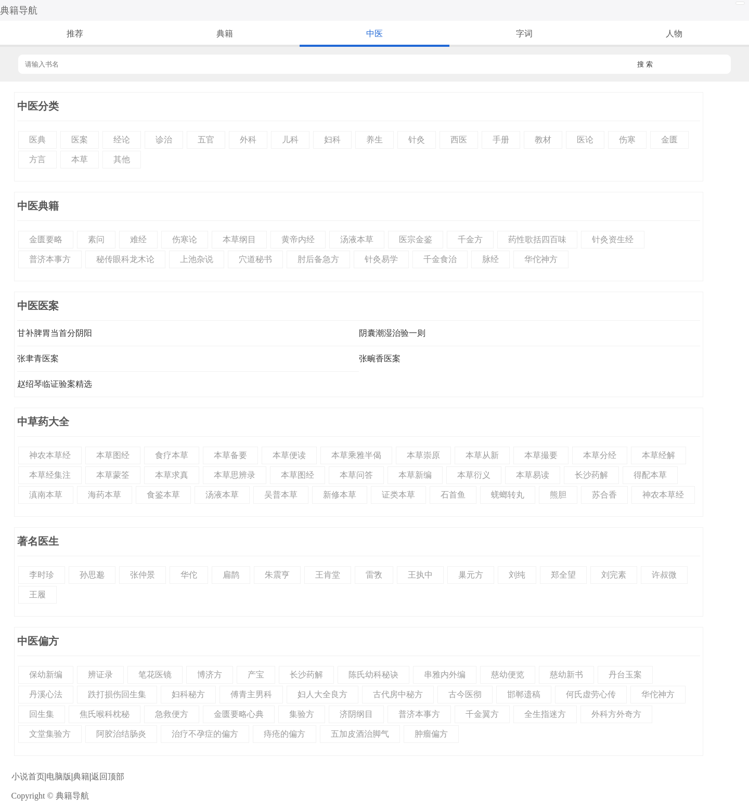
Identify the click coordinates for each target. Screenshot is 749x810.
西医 (458, 139)
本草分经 (599, 455)
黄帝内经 (298, 239)
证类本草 (398, 494)
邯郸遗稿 (523, 694)
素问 (96, 239)
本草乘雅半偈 (356, 455)
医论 (585, 139)
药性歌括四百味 (537, 239)
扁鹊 (231, 574)
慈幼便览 (507, 674)
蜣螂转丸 (507, 494)
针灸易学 (381, 259)
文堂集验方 (50, 733)
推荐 (75, 33)
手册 (501, 139)
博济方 (209, 674)
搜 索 (645, 64)
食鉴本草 (163, 494)
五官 (206, 139)
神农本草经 (50, 455)
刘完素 (613, 574)
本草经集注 (50, 475)
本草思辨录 (234, 475)
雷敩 (374, 574)
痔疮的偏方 (284, 733)
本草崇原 (423, 455)
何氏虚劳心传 (591, 694)
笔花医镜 (155, 674)
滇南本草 (45, 494)
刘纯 (517, 574)
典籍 (224, 33)
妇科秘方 (188, 694)
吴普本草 (281, 494)
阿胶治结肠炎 (121, 733)
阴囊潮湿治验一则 (392, 333)
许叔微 (664, 574)
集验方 (301, 714)
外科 (248, 139)
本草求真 (171, 475)
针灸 (416, 139)
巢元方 (470, 574)
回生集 (41, 714)
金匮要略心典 (239, 714)
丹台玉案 (625, 674)
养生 (374, 139)
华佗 (188, 574)
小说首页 (28, 776)
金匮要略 (45, 239)
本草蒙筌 (113, 475)
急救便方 (171, 714)
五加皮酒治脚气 (360, 733)
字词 (524, 33)
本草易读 (532, 475)
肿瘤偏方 (431, 733)
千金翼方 (482, 714)
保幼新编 (45, 674)
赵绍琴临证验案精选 (54, 384)
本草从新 (482, 455)
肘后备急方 (318, 259)
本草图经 (113, 455)
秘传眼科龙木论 (125, 259)
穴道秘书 (255, 259)
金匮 (669, 139)
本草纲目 (239, 239)
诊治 (164, 139)
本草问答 (356, 475)
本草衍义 (473, 475)
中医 (374, 33)
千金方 (470, 239)
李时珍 (41, 574)
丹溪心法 (45, 694)
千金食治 (440, 259)
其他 (121, 159)
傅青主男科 (251, 694)
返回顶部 (107, 776)
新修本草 (339, 494)
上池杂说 (196, 259)
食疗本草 (171, 455)
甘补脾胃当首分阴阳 (54, 333)
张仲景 (142, 574)
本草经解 (658, 455)
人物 (674, 33)
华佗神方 (541, 259)
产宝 (256, 674)
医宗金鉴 (415, 239)
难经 (138, 239)
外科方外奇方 (616, 714)
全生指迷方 (545, 714)
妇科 (332, 139)
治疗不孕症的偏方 (205, 733)
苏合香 (604, 494)
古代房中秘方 (398, 694)
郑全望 (563, 574)
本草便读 (289, 455)
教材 (543, 139)
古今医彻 (465, 694)
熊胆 (558, 494)
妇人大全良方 (322, 694)
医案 (79, 139)
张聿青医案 (38, 358)
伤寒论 (184, 239)
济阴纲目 (356, 714)
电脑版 (58, 776)
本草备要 (230, 455)
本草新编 (415, 475)
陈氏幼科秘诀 (373, 674)
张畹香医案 (380, 358)
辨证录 (100, 674)
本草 (79, 159)
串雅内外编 (445, 674)
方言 (37, 159)
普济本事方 (50, 259)
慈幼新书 (566, 674)
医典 (37, 139)
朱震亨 (277, 574)
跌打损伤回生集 (117, 694)
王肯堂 (327, 574)
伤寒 (627, 139)
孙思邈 (92, 574)
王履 (37, 594)
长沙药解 (591, 475)
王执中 (420, 574)
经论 (121, 139)
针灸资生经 (613, 239)
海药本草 (104, 494)
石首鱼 (453, 494)
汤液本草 (356, 239)
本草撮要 (541, 455)
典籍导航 (18, 10)
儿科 (290, 139)
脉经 (490, 259)
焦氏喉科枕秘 (105, 714)
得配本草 (650, 475)
